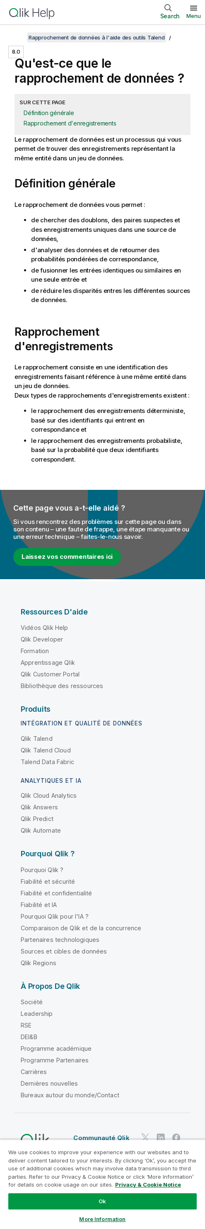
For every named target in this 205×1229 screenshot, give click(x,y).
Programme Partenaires (55, 1060)
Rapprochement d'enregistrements (70, 123)
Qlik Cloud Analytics (49, 795)
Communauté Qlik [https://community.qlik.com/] (101, 1138)
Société (32, 1001)
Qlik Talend (37, 738)
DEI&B (29, 1036)
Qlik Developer (42, 639)
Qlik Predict (37, 818)
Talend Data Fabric (47, 761)
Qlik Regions (38, 962)
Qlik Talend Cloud (46, 750)
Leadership (37, 1013)
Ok (102, 1201)
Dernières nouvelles (49, 1083)
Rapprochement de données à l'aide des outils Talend (96, 37)
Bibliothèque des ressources (62, 685)
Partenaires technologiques (60, 939)
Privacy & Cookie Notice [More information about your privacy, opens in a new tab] (148, 1184)
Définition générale (49, 112)
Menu (193, 15)
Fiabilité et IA (39, 904)
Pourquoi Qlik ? (42, 869)
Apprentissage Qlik (48, 662)
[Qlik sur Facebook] (176, 1137)
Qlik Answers (39, 807)
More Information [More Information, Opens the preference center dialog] (102, 1219)
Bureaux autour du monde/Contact (70, 1095)
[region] (102, 1184)
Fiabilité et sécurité (48, 881)
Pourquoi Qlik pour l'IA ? (55, 916)
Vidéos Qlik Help (44, 627)
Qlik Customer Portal (50, 674)
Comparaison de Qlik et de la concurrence (81, 928)
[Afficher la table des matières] (16, 37)
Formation (35, 650)
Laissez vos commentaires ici (67, 556)
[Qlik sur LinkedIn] (160, 1137)
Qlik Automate (41, 830)
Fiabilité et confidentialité (56, 893)
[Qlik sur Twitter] (145, 1137)
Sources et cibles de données (64, 951)
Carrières (34, 1071)
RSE (26, 1025)
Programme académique (56, 1048)
